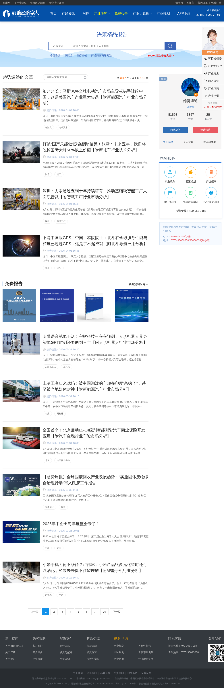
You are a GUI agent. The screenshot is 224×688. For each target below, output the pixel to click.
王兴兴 (66, 367)
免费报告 (121, 13)
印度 (47, 413)
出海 (47, 548)
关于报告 (10, 658)
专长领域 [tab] (168, 142)
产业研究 (102, 13)
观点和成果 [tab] (209, 142)
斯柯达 (60, 413)
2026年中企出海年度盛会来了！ (71, 523)
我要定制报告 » (138, 284)
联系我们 (91, 673)
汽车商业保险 (63, 460)
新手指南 (11, 638)
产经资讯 (69, 13)
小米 (61, 595)
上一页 (34, 611)
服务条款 (132, 673)
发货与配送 (66, 652)
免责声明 (119, 673)
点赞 (208, 119)
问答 (85, 13)
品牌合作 (105, 673)
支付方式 (65, 645)
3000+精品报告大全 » (161, 55)
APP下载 (183, 13)
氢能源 (68, 55)
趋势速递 (190, 101)
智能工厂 (61, 221)
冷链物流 (55, 55)
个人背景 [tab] (188, 142)
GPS (59, 268)
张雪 (47, 174)
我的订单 (203, 2)
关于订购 (10, 652)
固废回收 (49, 507)
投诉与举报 (93, 658)
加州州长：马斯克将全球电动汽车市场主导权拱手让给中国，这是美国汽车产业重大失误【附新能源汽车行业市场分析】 (95, 97)
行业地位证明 (56, 2)
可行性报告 (144, 645)
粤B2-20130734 (172, 683)
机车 (59, 174)
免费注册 (216, 2)
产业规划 (164, 13)
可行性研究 (20, 2)
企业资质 (37, 658)
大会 (59, 548)
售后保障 (93, 638)
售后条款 (92, 645)
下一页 (116, 611)
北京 (47, 460)
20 (104, 611)
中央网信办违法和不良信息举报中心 (174, 678)
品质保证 (92, 652)
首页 (53, 13)
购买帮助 (39, 638)
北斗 (47, 268)
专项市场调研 (37, 2)
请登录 (179, 2)
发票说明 (65, 658)
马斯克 (48, 127)
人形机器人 (50, 367)
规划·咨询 (121, 638)
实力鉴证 (37, 645)
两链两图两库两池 (101, 55)
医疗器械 (82, 55)
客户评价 (37, 652)
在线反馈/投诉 (121, 678)
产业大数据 (142, 13)
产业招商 (119, 658)
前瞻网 (6, 2)
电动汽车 (63, 127)
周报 (63, 507)
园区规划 (119, 652)
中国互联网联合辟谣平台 (142, 678)
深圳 (47, 221)
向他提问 (175, 129)
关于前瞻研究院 (14, 645)
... (95, 611)
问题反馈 (146, 673)
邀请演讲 (205, 129)
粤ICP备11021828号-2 (127, 683)
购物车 (190, 2)
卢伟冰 (48, 595)
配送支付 (66, 638)
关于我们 (78, 673)
